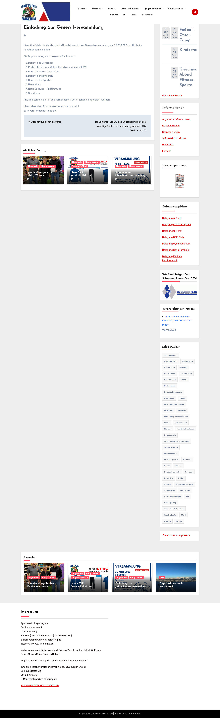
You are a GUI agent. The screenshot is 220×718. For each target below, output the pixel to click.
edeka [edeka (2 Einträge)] (182, 398)
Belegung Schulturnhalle (175, 250)
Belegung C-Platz (172, 231)
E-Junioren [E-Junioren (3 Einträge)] (169, 398)
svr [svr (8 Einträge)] (187, 497)
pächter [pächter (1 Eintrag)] (189, 472)
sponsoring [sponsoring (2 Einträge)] (169, 490)
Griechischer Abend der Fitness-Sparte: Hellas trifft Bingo (177, 320)
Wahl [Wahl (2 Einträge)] (183, 515)
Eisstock (97, 9)
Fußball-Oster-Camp (187, 35)
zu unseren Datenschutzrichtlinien (40, 685)
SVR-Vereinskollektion (174, 138)
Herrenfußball (130, 9)
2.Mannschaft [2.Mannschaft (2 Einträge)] (170, 361)
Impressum (184, 535)
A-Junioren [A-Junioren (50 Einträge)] (187, 361)
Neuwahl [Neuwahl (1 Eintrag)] (187, 460)
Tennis (134, 15)
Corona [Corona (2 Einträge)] (184, 380)
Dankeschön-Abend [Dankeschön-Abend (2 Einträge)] (173, 392)
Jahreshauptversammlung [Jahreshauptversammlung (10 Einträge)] (176, 441)
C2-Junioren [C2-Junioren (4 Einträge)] (170, 380)
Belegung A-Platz (172, 218)
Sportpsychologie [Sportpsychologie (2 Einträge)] (172, 497)
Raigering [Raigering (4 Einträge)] (168, 478)
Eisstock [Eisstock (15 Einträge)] (182, 410)
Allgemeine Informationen (176, 119)
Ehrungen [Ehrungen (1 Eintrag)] (168, 410)
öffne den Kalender (172, 95)
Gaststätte (168, 144)
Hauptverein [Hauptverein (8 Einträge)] (170, 435)
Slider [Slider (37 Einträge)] (181, 478)
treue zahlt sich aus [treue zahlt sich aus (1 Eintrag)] (174, 509)
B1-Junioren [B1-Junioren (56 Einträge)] (169, 374)
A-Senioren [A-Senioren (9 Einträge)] (169, 367)
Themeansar (133, 713)
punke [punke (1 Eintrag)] (167, 466)
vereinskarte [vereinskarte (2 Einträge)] (170, 515)
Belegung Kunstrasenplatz (176, 224)
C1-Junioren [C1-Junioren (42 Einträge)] (186, 374)
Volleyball (147, 15)
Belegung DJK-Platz (173, 237)
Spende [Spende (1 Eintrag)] (167, 484)
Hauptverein (47, 166)
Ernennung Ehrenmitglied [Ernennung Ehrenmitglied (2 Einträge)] (176, 417)
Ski (124, 15)
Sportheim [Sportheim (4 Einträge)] (185, 490)
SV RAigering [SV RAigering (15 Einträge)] (170, 503)
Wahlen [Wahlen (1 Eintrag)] (167, 521)
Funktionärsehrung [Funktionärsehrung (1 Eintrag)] (185, 429)
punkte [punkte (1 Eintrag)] (178, 466)
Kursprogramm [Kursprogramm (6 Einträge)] (171, 460)
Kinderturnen (176, 9)
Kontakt (166, 151)
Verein (82, 9)
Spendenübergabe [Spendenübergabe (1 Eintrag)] (184, 484)
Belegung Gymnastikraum (176, 243)
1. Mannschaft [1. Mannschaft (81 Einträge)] (170, 355)
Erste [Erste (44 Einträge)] (166, 423)
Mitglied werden (171, 125)
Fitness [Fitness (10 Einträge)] (167, 429)
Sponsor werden (171, 132)
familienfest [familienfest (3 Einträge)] (180, 423)
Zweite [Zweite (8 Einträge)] (179, 521)
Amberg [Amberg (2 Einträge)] (183, 367)
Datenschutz (169, 535)
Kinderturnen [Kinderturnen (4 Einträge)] (170, 454)
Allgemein (33, 166)
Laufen (114, 15)
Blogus (118, 713)
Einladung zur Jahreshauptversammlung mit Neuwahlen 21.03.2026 (131, 175)
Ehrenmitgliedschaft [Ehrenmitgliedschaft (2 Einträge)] (174, 404)
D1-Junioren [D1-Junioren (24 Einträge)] (169, 386)
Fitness (111, 9)
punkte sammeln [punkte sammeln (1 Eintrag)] (172, 472)
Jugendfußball (153, 9)
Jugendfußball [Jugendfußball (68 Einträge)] (171, 447)
